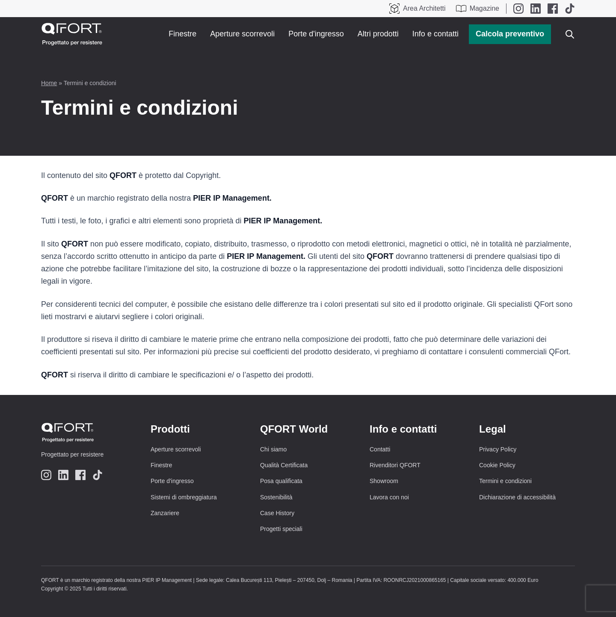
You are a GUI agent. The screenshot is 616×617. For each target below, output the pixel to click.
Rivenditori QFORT (395, 465)
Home (49, 83)
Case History (277, 513)
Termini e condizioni (505, 481)
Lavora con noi (389, 497)
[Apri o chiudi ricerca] (570, 34)
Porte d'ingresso (316, 34)
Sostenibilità (276, 497)
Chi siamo (273, 449)
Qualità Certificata (284, 465)
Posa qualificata (281, 481)
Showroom (384, 481)
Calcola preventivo (510, 34)
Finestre (182, 34)
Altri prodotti (378, 34)
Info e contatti (435, 34)
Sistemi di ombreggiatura (184, 497)
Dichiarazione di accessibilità (517, 497)
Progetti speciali (281, 528)
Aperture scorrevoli (242, 34)
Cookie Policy (497, 465)
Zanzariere (165, 513)
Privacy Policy (497, 449)
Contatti (380, 449)
